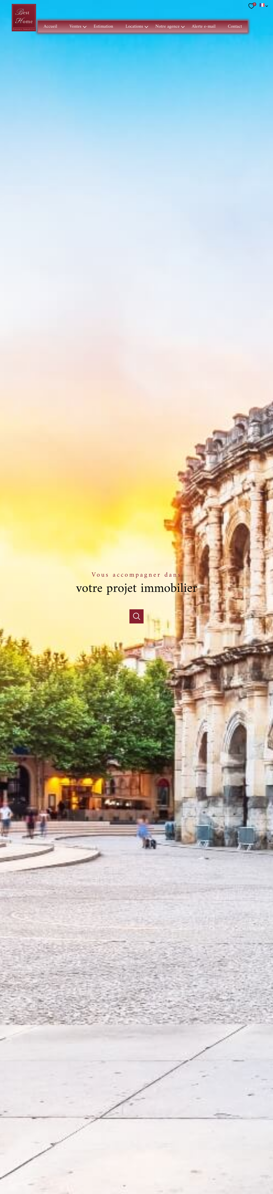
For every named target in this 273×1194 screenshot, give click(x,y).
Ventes (75, 26)
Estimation (103, 26)
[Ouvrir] (136, 599)
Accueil (50, 26)
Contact (235, 26)
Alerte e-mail (203, 26)
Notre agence (167, 26)
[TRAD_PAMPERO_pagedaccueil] (24, 30)
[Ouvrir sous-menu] (84, 26)
